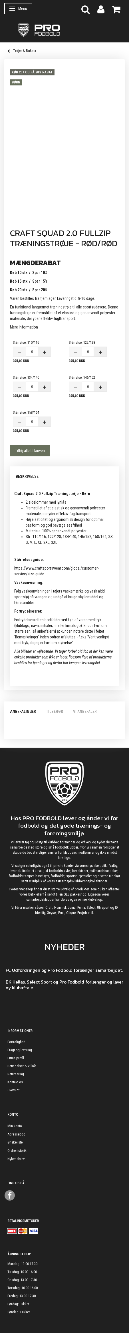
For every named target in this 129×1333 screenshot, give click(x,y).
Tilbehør (54, 711)
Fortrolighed (16, 1042)
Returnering (15, 1074)
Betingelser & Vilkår (21, 1066)
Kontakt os (15, 1082)
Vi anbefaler (85, 711)
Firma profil (15, 1058)
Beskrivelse (27, 476)
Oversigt (13, 1090)
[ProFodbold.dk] (64, 30)
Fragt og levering (19, 1050)
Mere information (24, 327)
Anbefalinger (23, 711)
